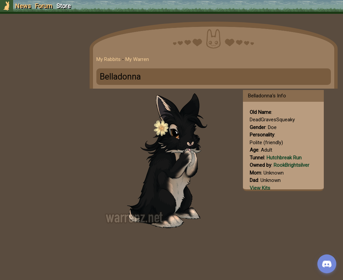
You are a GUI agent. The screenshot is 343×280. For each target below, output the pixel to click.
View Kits (260, 188)
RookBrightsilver (291, 165)
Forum (43, 5)
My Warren (137, 59)
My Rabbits (108, 59)
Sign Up (41, 43)
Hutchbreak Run (284, 158)
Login (41, 55)
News (23, 5)
